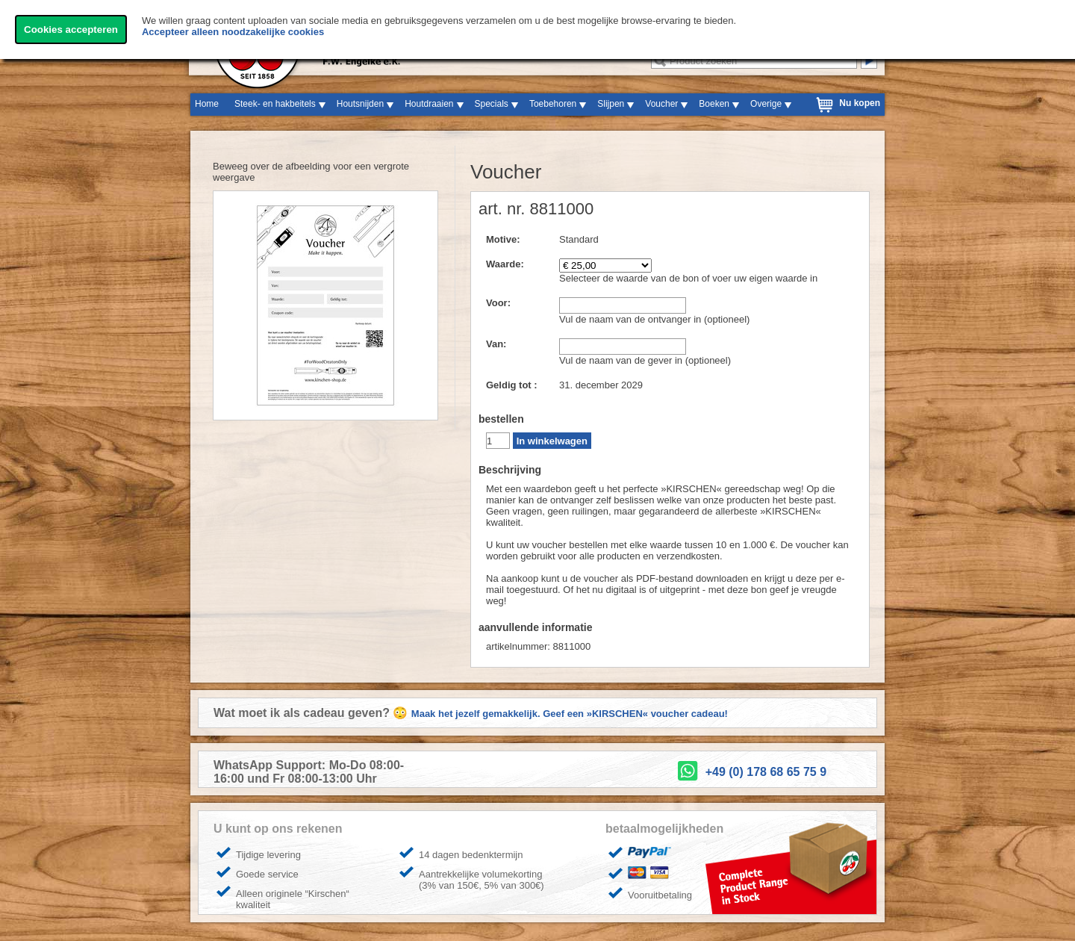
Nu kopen (859, 103)
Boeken (714, 104)
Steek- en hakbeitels (275, 104)
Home (207, 104)
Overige (766, 104)
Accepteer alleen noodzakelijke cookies (233, 31)
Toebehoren (552, 104)
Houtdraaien (429, 104)
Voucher (661, 104)
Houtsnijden (360, 104)
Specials (491, 104)
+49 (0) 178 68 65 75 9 (765, 771)
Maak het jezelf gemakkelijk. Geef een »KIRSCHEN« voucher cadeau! (569, 713)
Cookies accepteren (71, 29)
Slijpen (610, 104)
